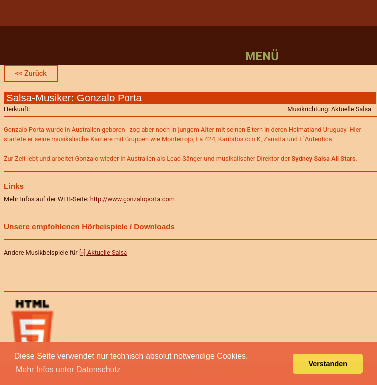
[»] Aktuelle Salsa (103, 252)
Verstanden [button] (327, 364)
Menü (262, 56)
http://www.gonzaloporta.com (132, 199)
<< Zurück (31, 73)
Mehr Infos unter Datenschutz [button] (68, 369)
